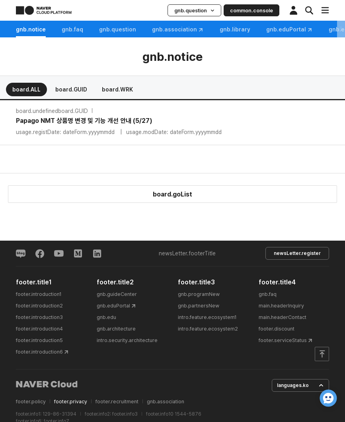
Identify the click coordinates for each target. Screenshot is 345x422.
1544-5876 (188, 414)
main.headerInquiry (281, 306)
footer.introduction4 (39, 329)
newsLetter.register (297, 253)
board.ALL (26, 89)
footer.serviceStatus (283, 340)
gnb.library (235, 29)
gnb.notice (31, 29)
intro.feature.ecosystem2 (208, 329)
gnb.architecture (116, 329)
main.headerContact (282, 317)
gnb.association (178, 30)
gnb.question (194, 11)
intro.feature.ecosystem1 (207, 317)
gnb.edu (106, 317)
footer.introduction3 (39, 317)
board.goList (172, 194)
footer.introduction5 (39, 340)
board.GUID (71, 89)
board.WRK (117, 89)
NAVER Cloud (47, 384)
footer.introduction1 (39, 294)
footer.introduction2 (39, 306)
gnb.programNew (199, 294)
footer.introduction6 (39, 352)
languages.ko (300, 386)
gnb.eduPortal (289, 30)
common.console (251, 11)
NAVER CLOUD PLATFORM (44, 10)
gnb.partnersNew (198, 306)
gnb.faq (72, 29)
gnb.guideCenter (117, 294)
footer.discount (276, 329)
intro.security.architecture (127, 340)
